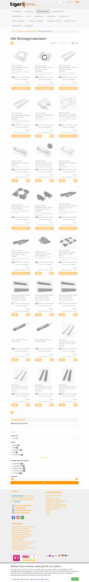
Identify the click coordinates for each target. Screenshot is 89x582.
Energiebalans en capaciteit (20, 545)
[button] (69, 2)
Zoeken (44, 482)
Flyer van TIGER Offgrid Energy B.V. (22, 530)
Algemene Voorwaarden (53, 499)
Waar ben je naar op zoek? (19, 423)
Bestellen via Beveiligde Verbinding (56, 505)
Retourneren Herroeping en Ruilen (56, 506)
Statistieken (35, 579)
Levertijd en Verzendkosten (54, 503)
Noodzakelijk (15, 579)
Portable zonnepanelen (18, 549)
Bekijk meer (44, 457)
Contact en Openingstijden (54, 495)
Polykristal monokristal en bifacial (21, 534)
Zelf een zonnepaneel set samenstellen (23, 547)
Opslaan (74, 579)
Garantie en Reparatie (52, 508)
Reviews (48, 514)
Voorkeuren (25, 579)
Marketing (45, 579)
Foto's (48, 512)
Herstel (14, 432)
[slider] (12, 479)
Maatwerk (49, 510)
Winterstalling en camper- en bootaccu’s (23, 527)
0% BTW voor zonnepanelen (20, 528)
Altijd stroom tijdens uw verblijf (21, 532)
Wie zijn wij (49, 497)
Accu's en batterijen (17, 540)
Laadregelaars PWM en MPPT (21, 536)
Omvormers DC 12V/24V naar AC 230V (23, 542)
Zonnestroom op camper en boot (21, 544)
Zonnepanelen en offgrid (19, 538)
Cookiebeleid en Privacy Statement (56, 501)
